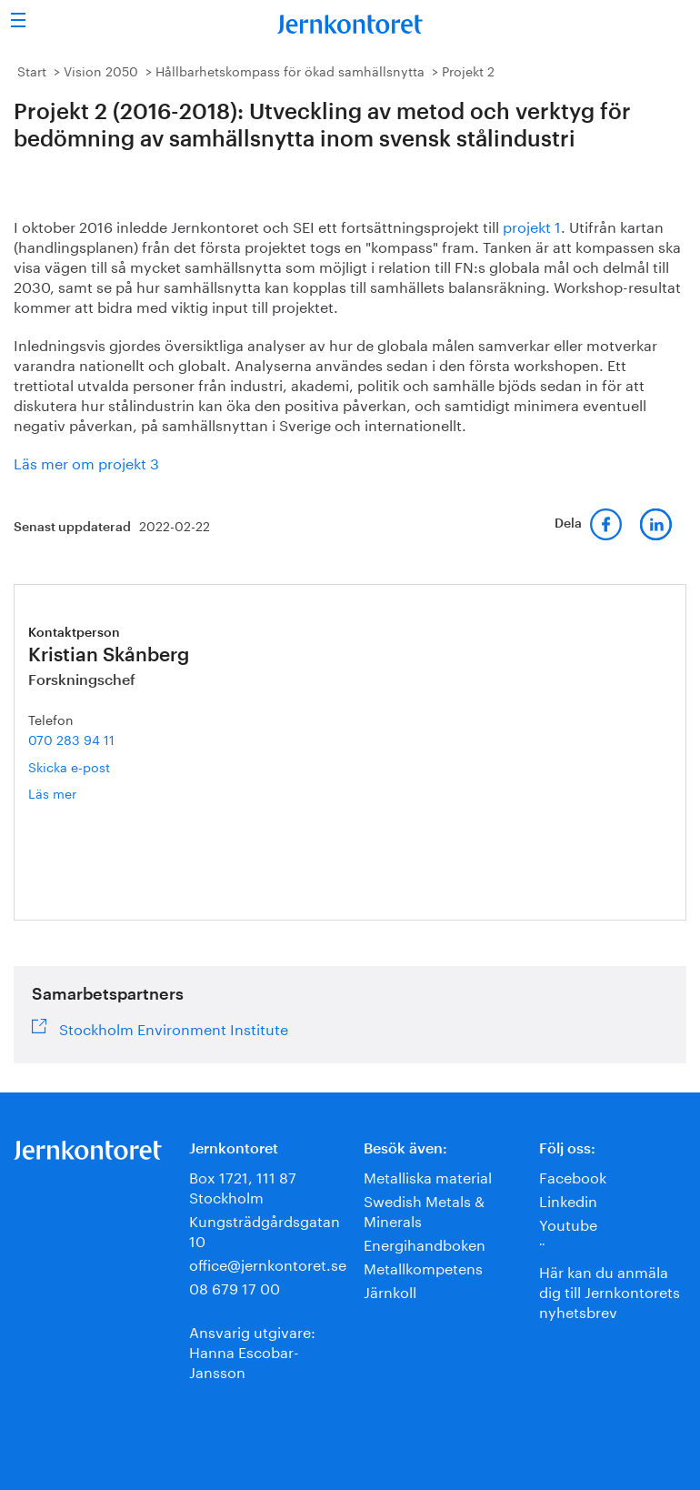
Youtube (568, 1223)
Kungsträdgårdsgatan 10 (264, 1229)
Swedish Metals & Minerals (424, 1209)
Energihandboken (424, 1243)
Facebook (572, 1175)
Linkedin (568, 1199)
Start (31, 70)
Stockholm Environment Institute (173, 1027)
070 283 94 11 (71, 739)
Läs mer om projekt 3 (86, 461)
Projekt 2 (468, 70)
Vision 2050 (101, 70)
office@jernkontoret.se (267, 1263)
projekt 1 (532, 225)
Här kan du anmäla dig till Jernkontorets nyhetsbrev (609, 1290)
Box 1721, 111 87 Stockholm (242, 1185)
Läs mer (81, 792)
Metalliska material (428, 1175)
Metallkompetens (423, 1266)
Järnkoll (390, 1290)
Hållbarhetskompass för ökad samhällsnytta (290, 70)
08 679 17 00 (234, 1286)
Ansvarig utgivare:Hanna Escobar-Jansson (252, 1350)
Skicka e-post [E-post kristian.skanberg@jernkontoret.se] (69, 766)
